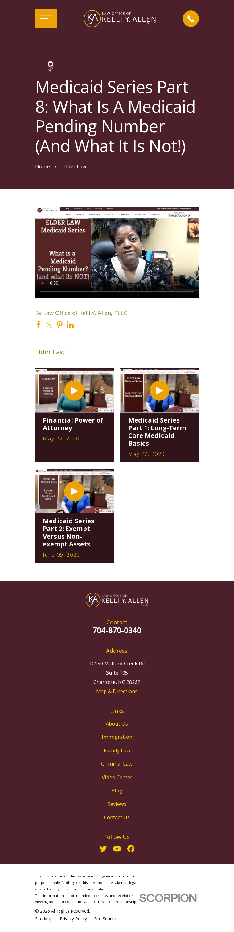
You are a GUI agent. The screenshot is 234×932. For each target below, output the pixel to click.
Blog (116, 790)
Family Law (117, 750)
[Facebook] (130, 848)
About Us (117, 723)
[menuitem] (44, 919)
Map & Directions (117, 691)
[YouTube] (117, 848)
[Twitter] (103, 848)
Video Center (117, 777)
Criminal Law (117, 763)
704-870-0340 (116, 630)
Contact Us (117, 817)
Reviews (116, 803)
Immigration (117, 736)
